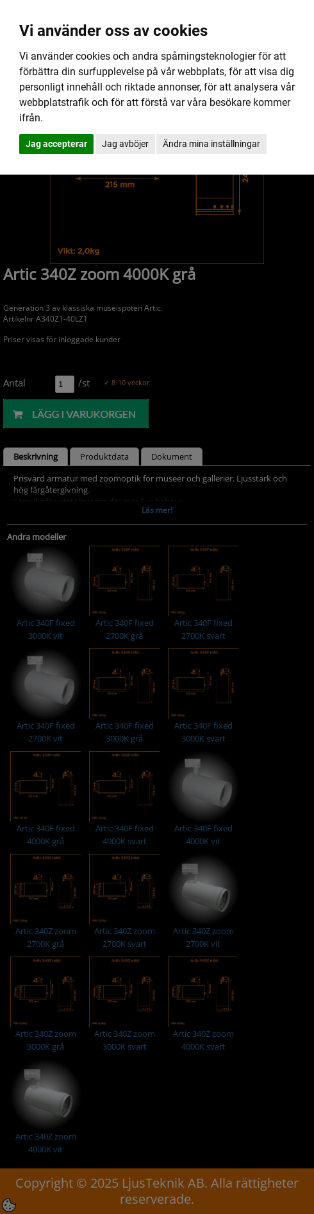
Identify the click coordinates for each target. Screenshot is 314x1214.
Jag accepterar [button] (56, 144)
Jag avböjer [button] (125, 144)
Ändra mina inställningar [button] (211, 144)
